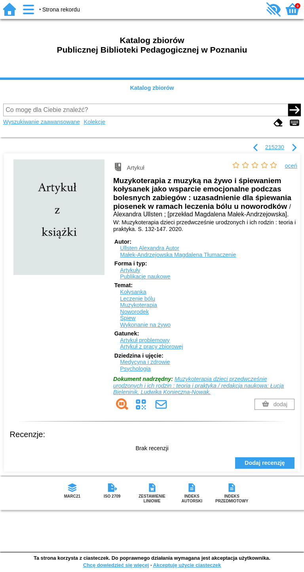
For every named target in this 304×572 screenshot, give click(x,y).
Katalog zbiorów (152, 88)
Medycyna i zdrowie (145, 362)
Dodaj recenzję (265, 463)
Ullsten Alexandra (149, 248)
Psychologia (135, 369)
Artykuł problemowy (145, 340)
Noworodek (134, 312)
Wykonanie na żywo (145, 325)
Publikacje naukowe (145, 276)
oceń (291, 166)
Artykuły (130, 270)
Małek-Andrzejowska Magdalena (178, 255)
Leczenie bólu (137, 298)
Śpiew (127, 318)
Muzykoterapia (138, 305)
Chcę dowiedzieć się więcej (116, 565)
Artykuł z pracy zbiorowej (151, 346)
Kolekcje (94, 122)
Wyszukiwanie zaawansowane (41, 122)
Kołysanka (133, 292)
